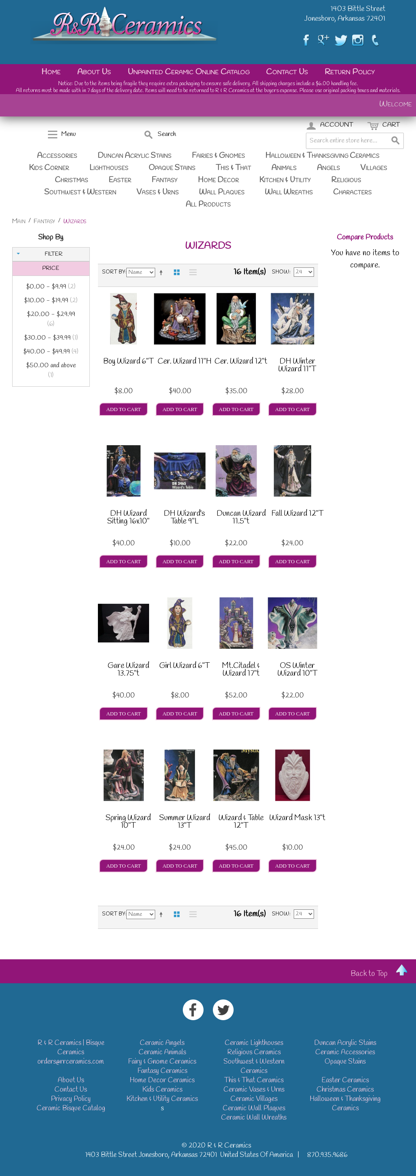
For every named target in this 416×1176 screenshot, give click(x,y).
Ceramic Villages (253, 1099)
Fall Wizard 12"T (297, 514)
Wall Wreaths (289, 192)
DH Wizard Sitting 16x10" (128, 518)
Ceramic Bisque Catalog (71, 1108)
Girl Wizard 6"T (184, 666)
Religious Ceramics (254, 1052)
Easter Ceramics (345, 1080)
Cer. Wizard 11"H (185, 362)
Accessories (57, 156)
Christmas (71, 180)
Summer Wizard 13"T (184, 822)
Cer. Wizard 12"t (240, 362)
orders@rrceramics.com (70, 1061)
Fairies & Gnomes (218, 156)
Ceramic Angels (162, 1043)
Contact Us (287, 72)
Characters (352, 192)
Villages (373, 168)
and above (51, 370)
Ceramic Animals (162, 1052)
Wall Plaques (222, 192)
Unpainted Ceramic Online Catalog (188, 72)
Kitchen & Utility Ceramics (162, 1099)
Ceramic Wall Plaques (254, 1108)
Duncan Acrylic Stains (134, 156)
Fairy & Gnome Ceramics (162, 1061)
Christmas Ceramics (345, 1089)
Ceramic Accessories (345, 1052)
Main (19, 221)
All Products (208, 204)
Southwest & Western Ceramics (253, 1066)
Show (280, 272)
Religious (346, 180)
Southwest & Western (80, 192)
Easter (119, 180)
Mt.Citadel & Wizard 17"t (241, 670)
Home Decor (218, 180)
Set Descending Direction (162, 272)
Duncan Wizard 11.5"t (241, 518)
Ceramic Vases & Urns (253, 1089)
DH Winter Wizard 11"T (297, 366)
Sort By (113, 272)
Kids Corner (49, 168)
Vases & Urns (157, 192)
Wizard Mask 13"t (297, 818)
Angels (328, 168)
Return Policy (350, 72)
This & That (233, 168)
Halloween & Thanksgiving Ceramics (322, 156)
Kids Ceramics (162, 1089)
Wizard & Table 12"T (241, 822)
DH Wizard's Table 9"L (184, 518)
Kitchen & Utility (285, 180)
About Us (94, 72)
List (191, 272)
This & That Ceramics (254, 1080)
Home (51, 72)
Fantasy (165, 180)
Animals (284, 168)
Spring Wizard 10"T (128, 822)
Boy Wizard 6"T (128, 362)
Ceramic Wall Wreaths (253, 1117)
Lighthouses (108, 168)
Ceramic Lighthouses (254, 1043)
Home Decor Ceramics (162, 1080)
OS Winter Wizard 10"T (297, 670)
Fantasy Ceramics (162, 1071)
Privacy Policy (71, 1099)
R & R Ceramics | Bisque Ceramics (70, 1047)
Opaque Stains (172, 168)
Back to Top (369, 974)
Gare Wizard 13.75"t (128, 670)
